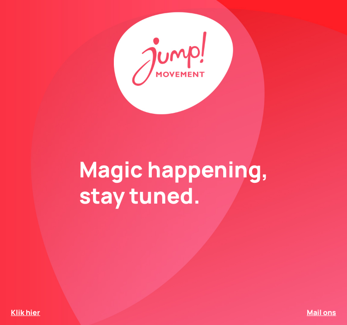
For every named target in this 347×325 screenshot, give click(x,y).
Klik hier (25, 312)
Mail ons (321, 312)
